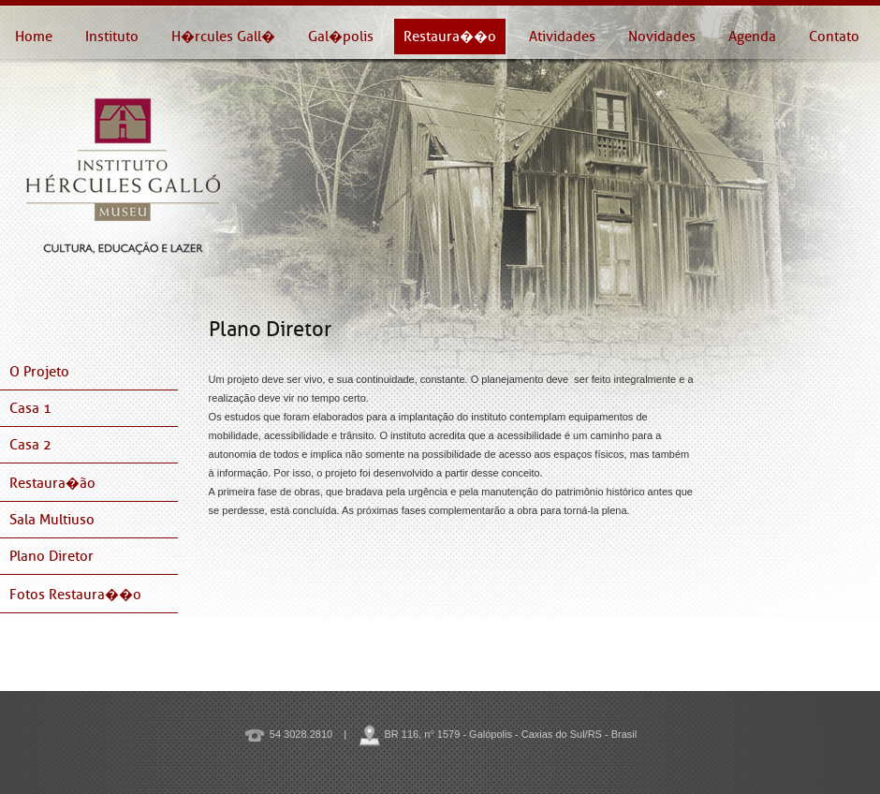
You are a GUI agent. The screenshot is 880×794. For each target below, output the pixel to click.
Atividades (562, 36)
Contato (834, 36)
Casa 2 (30, 444)
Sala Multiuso (52, 519)
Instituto (112, 36)
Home (33, 36)
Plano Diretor (51, 556)
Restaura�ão (52, 483)
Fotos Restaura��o (75, 594)
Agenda (752, 36)
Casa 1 (30, 408)
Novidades (662, 36)
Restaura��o (449, 36)
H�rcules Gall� (223, 36)
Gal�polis (341, 36)
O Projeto (39, 371)
